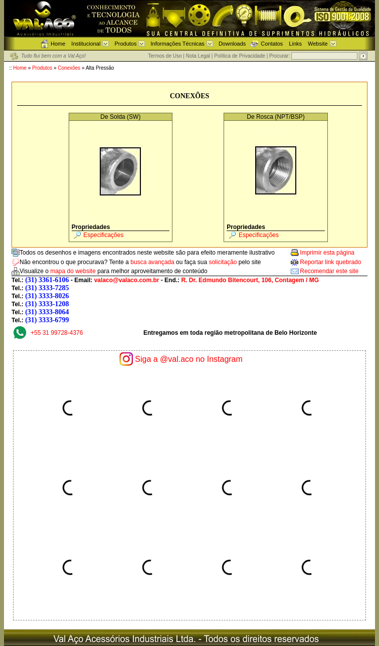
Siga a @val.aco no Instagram (189, 359)
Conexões (69, 68)
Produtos (125, 44)
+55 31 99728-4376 (57, 332)
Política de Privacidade (239, 56)
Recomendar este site (329, 271)
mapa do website (73, 271)
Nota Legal (198, 56)
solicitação (223, 262)
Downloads (232, 44)
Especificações (103, 235)
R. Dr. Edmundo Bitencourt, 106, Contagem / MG (250, 280)
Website (318, 44)
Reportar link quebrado (330, 262)
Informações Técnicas (177, 44)
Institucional (85, 44)
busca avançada (152, 262)
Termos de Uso (164, 56)
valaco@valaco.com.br (126, 280)
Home (58, 44)
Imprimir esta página (327, 252)
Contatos (272, 44)
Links (295, 44)
